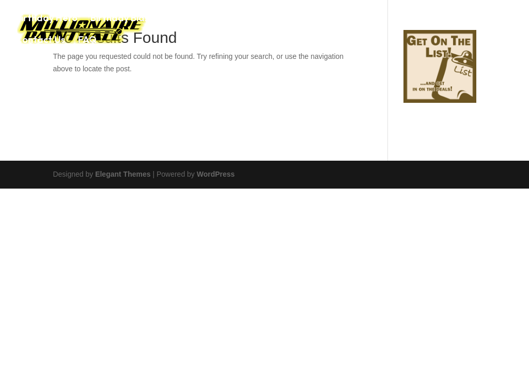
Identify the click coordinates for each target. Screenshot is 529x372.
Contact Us (40, 40)
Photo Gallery (427, 19)
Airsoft (369, 19)
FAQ (87, 40)
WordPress (216, 174)
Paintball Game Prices (292, 19)
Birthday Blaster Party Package (160, 19)
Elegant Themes (122, 174)
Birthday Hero (46, 19)
